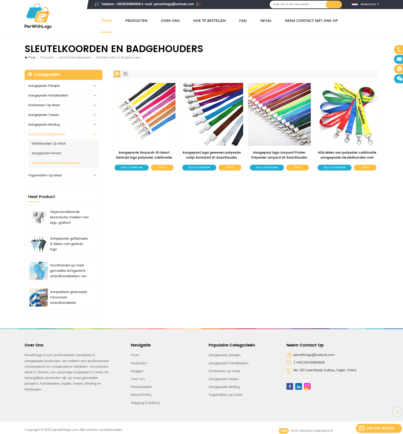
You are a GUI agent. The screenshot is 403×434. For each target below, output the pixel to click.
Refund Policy (141, 394)
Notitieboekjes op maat (49, 143)
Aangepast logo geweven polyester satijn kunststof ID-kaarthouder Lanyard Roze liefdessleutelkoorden (211, 155)
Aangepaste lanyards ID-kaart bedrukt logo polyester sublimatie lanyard (144, 155)
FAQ (243, 21)
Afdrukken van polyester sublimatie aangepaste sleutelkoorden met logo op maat (347, 155)
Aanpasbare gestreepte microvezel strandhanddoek (68, 297)
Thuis (106, 21)
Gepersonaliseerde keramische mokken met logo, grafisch (69, 217)
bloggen (137, 371)
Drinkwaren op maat (44, 105)
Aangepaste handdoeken (48, 95)
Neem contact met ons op (311, 21)
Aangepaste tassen (43, 115)
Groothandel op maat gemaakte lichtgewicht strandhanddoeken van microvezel (68, 271)
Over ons (170, 21)
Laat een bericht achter (380, 429)
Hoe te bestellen (209, 21)
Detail (162, 167)
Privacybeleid (141, 387)
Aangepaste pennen (47, 153)
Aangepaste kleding (44, 124)
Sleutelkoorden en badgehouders (56, 163)
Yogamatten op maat (45, 175)
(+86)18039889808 (309, 362)
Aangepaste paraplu (44, 85)
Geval (266, 21)
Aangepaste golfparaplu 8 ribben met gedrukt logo (69, 244)
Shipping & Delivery (145, 403)
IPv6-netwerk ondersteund (306, 430)
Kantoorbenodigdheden (75, 57)
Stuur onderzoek (132, 167)
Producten (136, 21)
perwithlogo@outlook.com (174, 4)
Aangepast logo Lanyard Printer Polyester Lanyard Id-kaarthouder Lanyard (279, 155)
